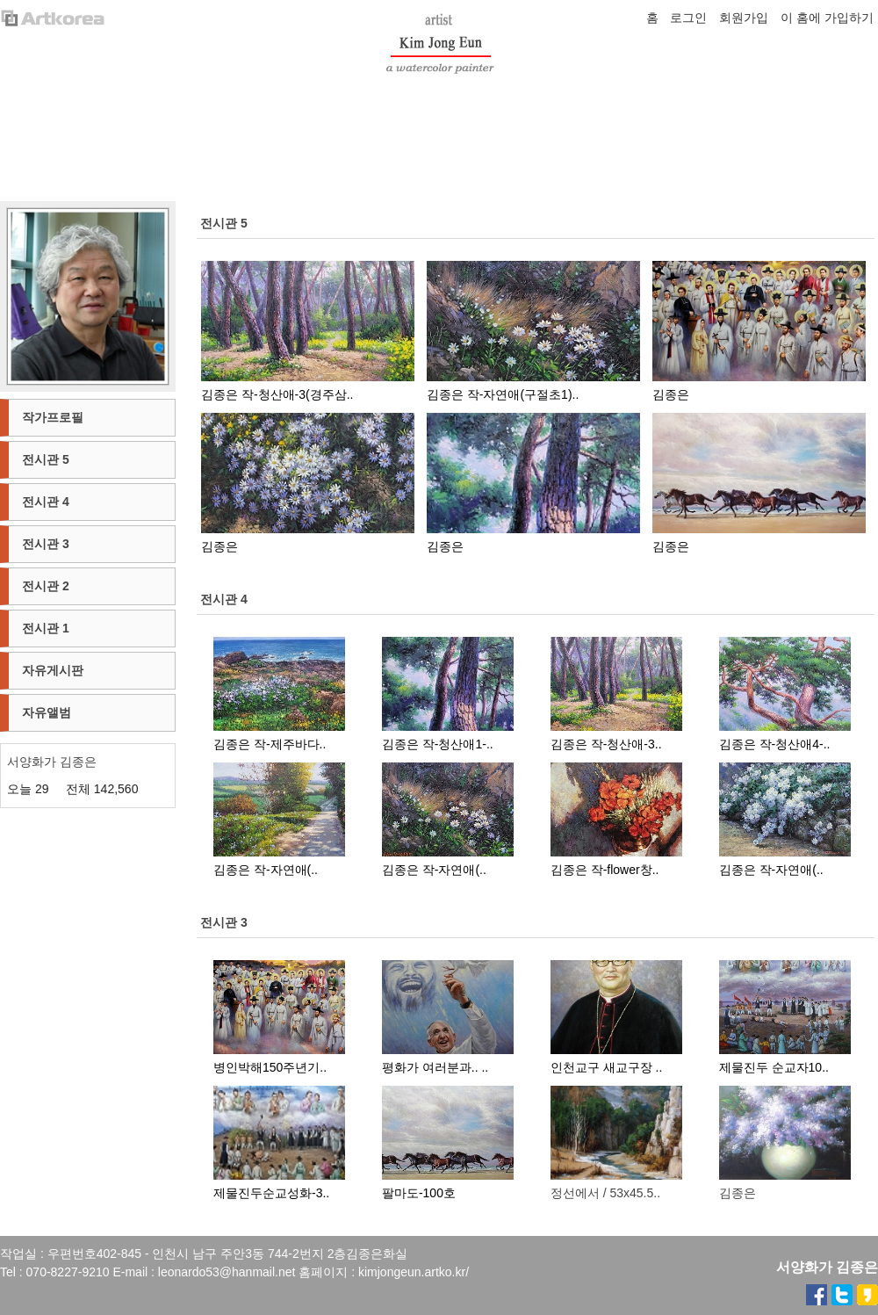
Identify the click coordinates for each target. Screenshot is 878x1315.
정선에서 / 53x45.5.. (605, 1193)
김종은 (670, 394)
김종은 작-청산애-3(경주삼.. (277, 394)
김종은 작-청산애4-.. (775, 744)
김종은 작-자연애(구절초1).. (503, 394)
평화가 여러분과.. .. (435, 1067)
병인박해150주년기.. (270, 1067)
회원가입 (743, 18)
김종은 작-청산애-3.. (606, 744)
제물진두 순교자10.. (774, 1067)
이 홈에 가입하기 (827, 18)
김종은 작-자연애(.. (265, 870)
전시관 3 (224, 922)
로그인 (688, 18)
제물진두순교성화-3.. (271, 1193)
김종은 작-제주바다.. (269, 744)
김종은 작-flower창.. (605, 870)
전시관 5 (224, 223)
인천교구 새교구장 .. (607, 1067)
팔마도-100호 (419, 1193)
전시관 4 (224, 599)
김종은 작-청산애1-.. (437, 744)
